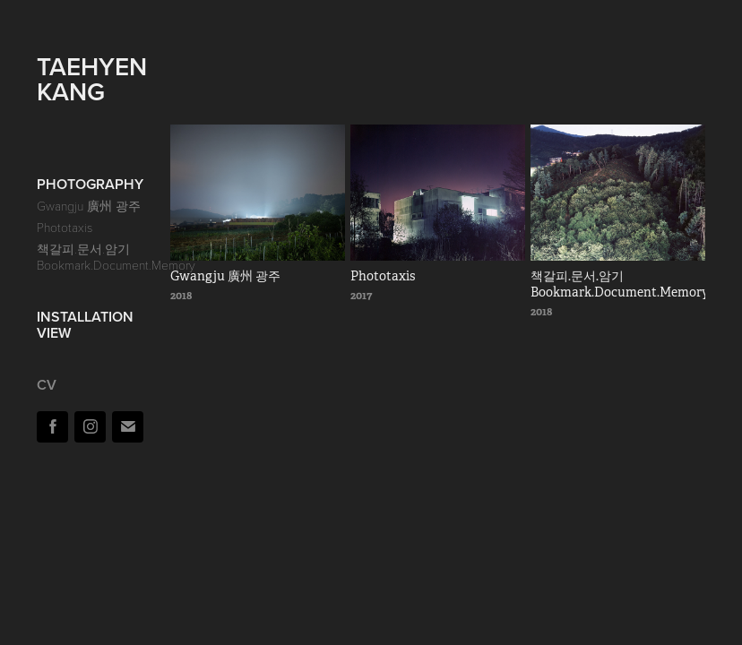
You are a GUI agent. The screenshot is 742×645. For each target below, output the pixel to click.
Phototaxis (64, 227)
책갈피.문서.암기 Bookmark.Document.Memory (116, 256)
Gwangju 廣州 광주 (89, 205)
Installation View (85, 324)
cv (46, 384)
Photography (90, 184)
